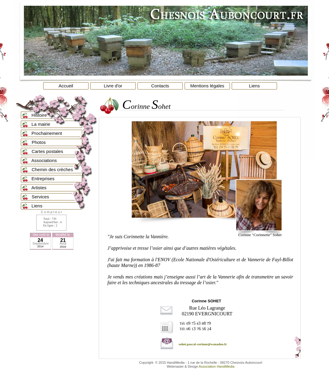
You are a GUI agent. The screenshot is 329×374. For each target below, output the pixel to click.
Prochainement (43, 133)
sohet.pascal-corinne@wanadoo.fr (203, 344)
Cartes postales (43, 151)
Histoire (36, 115)
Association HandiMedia (216, 366)
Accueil (66, 85)
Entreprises (40, 178)
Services (36, 196)
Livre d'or (113, 85)
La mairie (37, 124)
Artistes (35, 187)
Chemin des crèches (48, 169)
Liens (254, 85)
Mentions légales (207, 85)
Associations (40, 160)
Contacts (160, 85)
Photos (34, 142)
